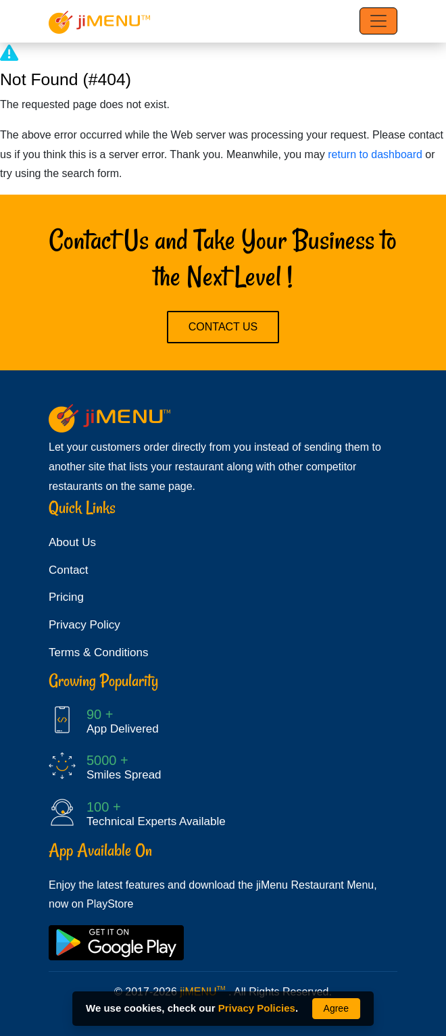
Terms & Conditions (98, 652)
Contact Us (223, 326)
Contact (69, 570)
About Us (72, 542)
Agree (336, 1008)
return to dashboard (375, 154)
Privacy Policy (84, 624)
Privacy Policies (256, 1008)
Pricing (66, 597)
